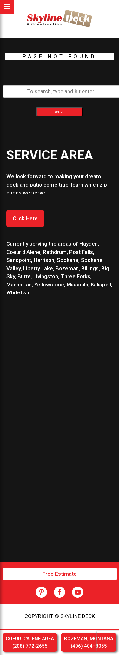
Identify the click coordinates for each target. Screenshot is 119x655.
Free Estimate (60, 574)
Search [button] (59, 111)
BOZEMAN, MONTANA (88, 643)
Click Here (25, 218)
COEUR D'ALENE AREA (30, 643)
